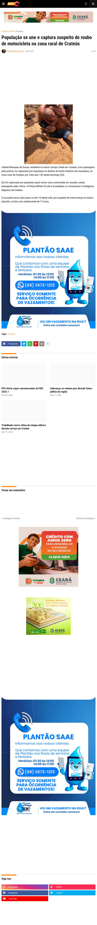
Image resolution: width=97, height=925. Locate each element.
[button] (3, 3)
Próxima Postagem (85, 518)
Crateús (19, 31)
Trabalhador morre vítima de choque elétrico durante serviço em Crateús (23, 427)
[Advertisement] (45, 80)
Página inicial (7, 31)
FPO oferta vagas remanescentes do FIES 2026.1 (22, 390)
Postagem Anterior (11, 518)
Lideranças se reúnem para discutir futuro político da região (71, 390)
